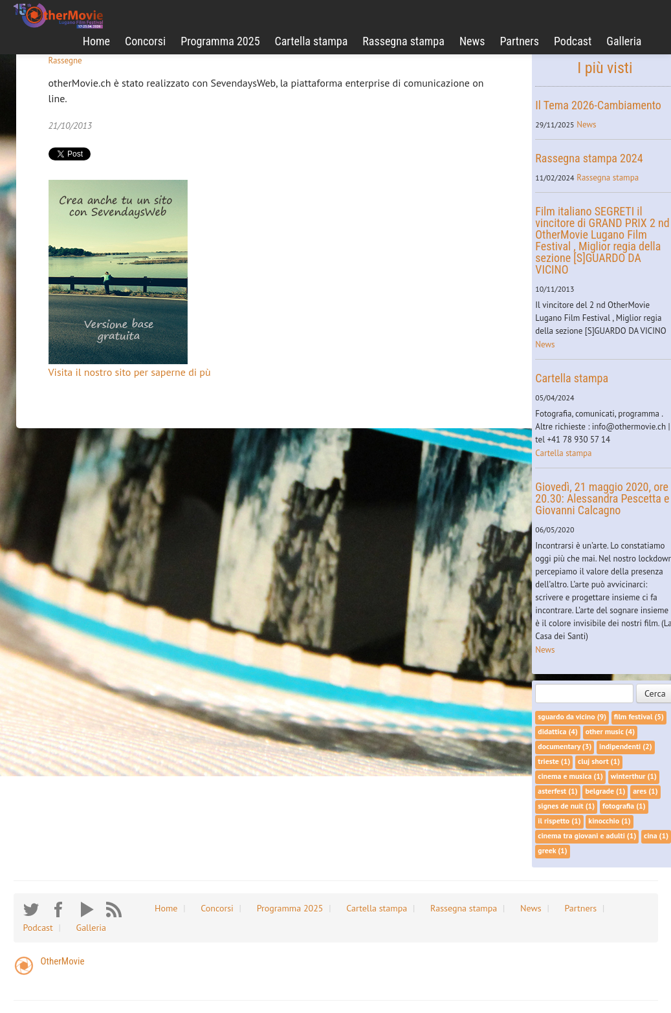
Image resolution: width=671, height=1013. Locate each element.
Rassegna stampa (403, 41)
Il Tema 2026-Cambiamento (598, 105)
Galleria (623, 41)
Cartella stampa (311, 41)
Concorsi (145, 41)
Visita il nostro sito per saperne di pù (130, 371)
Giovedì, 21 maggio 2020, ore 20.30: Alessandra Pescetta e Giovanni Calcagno (602, 498)
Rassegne (65, 60)
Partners (519, 41)
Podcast (572, 41)
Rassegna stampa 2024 (589, 158)
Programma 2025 (220, 41)
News (472, 41)
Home (96, 41)
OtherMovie (63, 961)
